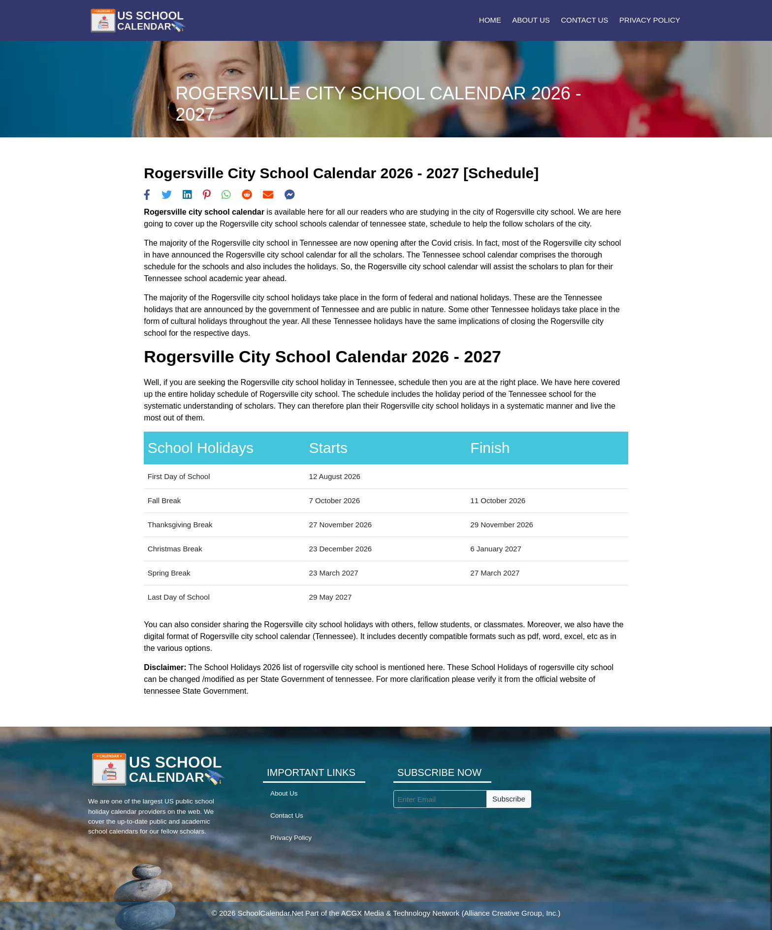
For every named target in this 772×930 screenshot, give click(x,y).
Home (490, 20)
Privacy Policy (649, 20)
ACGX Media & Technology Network (400, 913)
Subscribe (508, 799)
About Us (530, 20)
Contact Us (584, 20)
